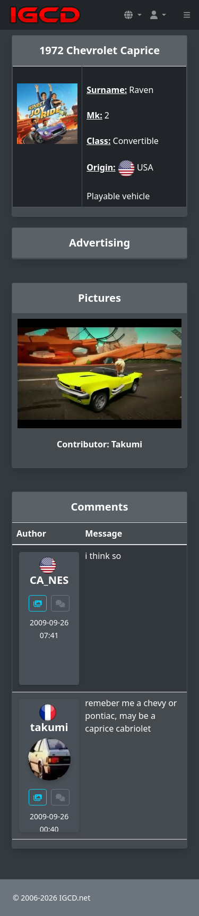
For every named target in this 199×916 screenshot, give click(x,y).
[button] (132, 15)
